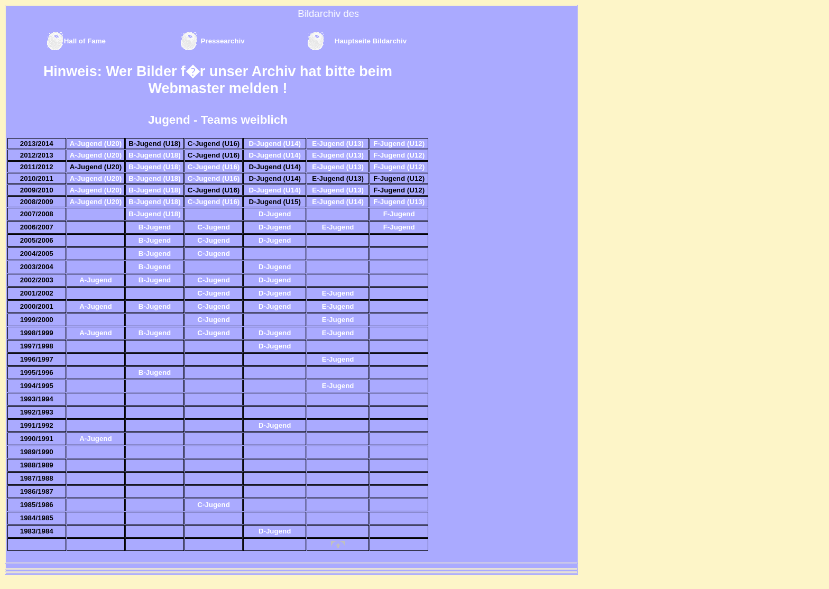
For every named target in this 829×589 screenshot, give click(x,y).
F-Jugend (399, 214)
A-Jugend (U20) (96, 144)
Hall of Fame (85, 41)
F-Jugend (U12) (399, 144)
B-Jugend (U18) (154, 155)
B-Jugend (155, 227)
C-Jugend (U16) (214, 167)
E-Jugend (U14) (338, 202)
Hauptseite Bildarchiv (371, 41)
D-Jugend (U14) (274, 144)
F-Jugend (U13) (399, 202)
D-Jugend (275, 214)
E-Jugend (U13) (338, 144)
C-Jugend (213, 227)
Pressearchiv (224, 41)
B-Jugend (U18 (153, 167)
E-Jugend (338, 227)
